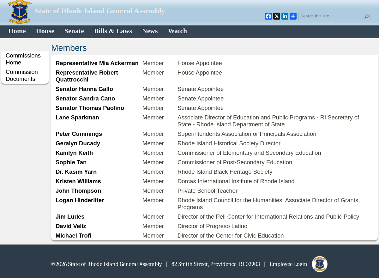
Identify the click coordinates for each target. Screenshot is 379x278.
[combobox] (332, 16)
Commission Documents (22, 75)
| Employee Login (296, 263)
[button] (366, 16)
